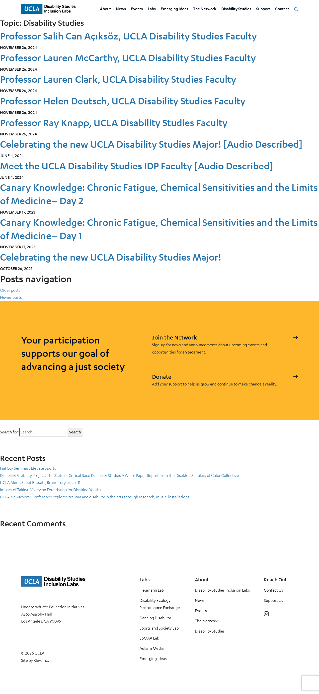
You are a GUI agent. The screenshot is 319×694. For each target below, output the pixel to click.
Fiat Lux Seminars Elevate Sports (28, 468)
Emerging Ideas (174, 8)
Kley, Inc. (41, 660)
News (121, 8)
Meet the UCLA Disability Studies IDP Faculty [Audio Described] (136, 166)
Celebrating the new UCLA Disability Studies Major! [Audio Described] (151, 144)
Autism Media (152, 648)
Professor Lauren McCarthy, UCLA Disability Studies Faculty (128, 57)
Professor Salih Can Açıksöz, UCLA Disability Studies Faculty (128, 36)
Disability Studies (236, 8)
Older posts (10, 290)
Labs (152, 8)
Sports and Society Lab (159, 628)
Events (137, 8)
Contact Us (273, 590)
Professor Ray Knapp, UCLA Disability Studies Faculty (114, 122)
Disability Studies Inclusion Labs (222, 590)
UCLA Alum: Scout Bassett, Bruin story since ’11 (40, 482)
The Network (204, 8)
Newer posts (11, 297)
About (105, 8)
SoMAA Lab (149, 638)
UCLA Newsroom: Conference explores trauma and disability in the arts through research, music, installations (94, 496)
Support (263, 8)
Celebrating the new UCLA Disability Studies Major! (110, 257)
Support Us (273, 600)
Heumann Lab (152, 590)
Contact (282, 8)
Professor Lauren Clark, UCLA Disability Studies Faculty (118, 79)
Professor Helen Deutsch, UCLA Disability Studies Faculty (122, 101)
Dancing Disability (155, 617)
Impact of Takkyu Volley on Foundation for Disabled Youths (51, 489)
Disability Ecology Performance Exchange (160, 604)
